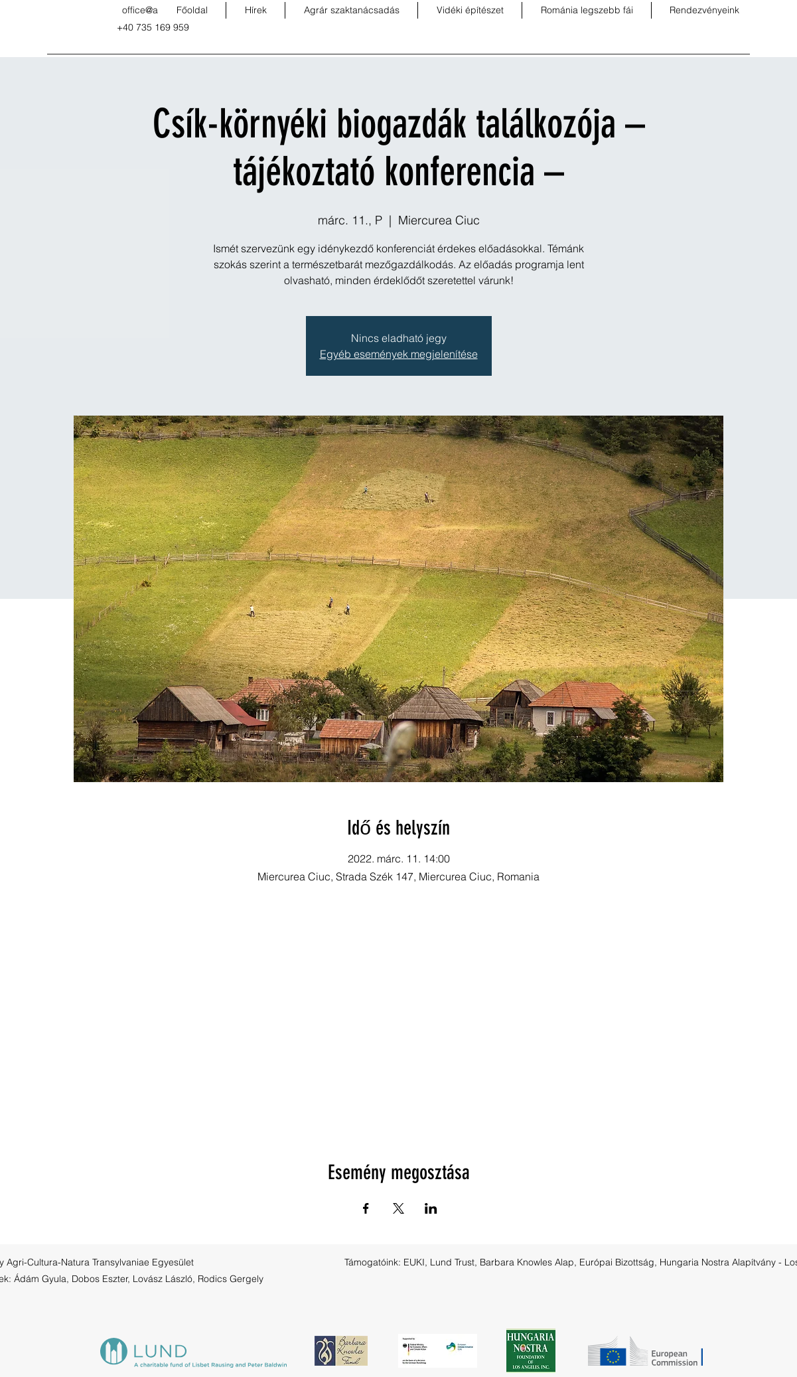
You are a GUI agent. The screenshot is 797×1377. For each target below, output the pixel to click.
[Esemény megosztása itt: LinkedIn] (431, 1208)
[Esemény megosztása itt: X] (398, 1208)
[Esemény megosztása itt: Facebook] (366, 1208)
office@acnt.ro (152, 10)
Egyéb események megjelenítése (399, 354)
